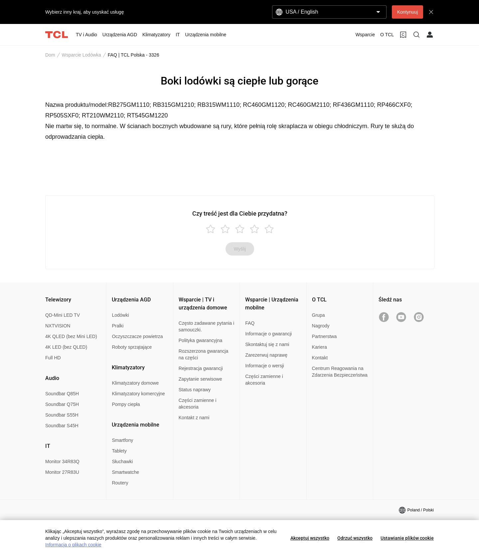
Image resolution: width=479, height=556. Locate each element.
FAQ (249, 323)
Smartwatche (125, 472)
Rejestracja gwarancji (201, 368)
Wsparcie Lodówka (81, 55)
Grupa (318, 315)
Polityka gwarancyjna (201, 340)
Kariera (319, 347)
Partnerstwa (324, 336)
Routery (120, 482)
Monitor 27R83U (62, 472)
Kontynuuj (407, 12)
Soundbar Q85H (62, 393)
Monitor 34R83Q (62, 461)
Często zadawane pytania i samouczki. (206, 326)
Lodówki (120, 315)
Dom (50, 55)
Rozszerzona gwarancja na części (203, 354)
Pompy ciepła (126, 404)
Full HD (53, 357)
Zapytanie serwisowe (200, 379)
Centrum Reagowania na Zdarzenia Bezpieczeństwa (340, 372)
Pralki (117, 325)
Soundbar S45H (62, 425)
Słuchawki (122, 461)
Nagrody (321, 325)
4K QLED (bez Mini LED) (71, 336)
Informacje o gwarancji (268, 333)
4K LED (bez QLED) (66, 347)
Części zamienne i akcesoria (198, 404)
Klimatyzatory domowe (135, 383)
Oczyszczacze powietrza (137, 336)
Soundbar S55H (62, 415)
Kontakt (320, 357)
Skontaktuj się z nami (267, 344)
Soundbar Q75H (62, 404)
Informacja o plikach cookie (73, 544)
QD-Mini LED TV (62, 315)
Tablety (119, 451)
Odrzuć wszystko (355, 538)
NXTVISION (57, 325)
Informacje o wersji (264, 365)
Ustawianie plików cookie (407, 538)
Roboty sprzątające (132, 347)
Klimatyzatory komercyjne (138, 393)
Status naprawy (195, 389)
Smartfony (122, 440)
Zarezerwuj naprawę (266, 355)
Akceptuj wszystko (309, 538)
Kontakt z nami (194, 417)
